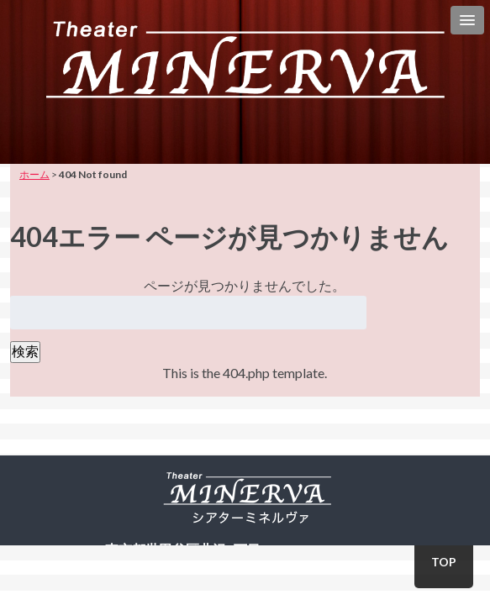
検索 (25, 351)
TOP (443, 562)
